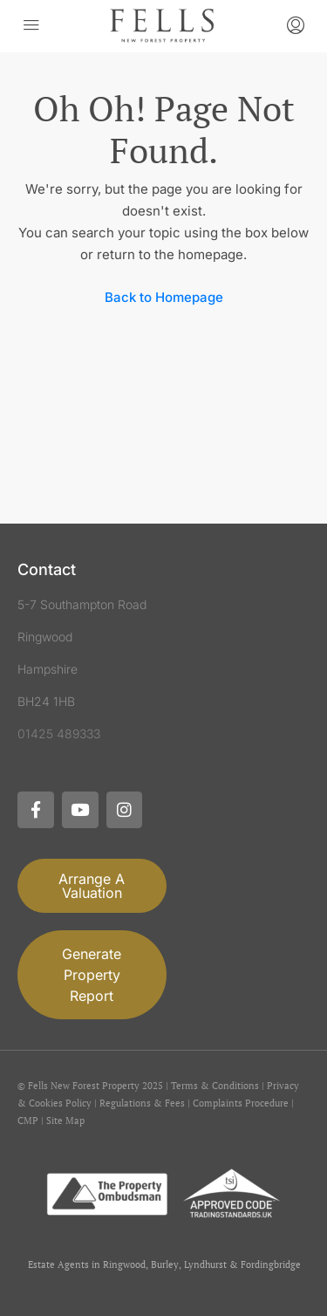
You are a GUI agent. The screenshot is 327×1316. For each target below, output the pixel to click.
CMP (27, 1120)
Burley (165, 1264)
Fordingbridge (271, 1264)
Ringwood (124, 1264)
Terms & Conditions (215, 1086)
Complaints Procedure (241, 1103)
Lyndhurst (205, 1264)
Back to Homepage (164, 297)
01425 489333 (58, 733)
